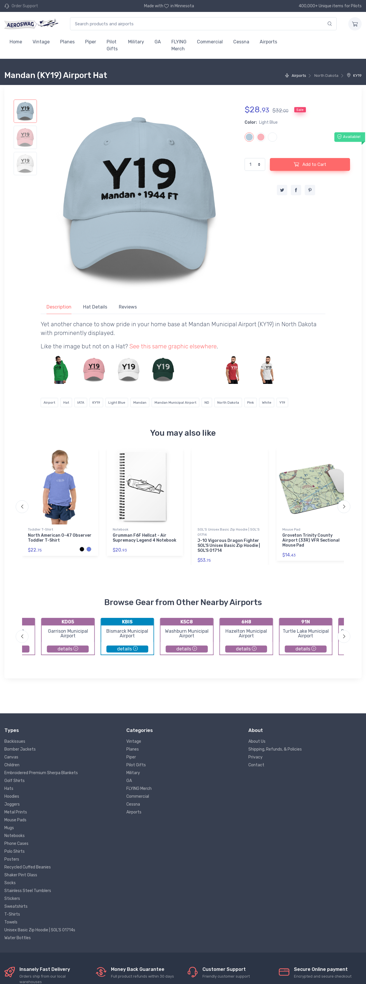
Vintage (41, 42)
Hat (66, 402)
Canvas (11, 757)
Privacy (255, 757)
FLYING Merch (178, 45)
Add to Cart (310, 164)
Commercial (210, 42)
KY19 (354, 75)
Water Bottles (17, 937)
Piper (90, 42)
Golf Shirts (14, 780)
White (266, 402)
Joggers (12, 804)
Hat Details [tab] (95, 307)
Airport (49, 402)
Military (136, 42)
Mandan (139, 402)
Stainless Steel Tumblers (27, 890)
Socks (10, 882)
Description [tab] (58, 307)
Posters (11, 859)
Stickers (12, 898)
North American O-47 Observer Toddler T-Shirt (60, 538)
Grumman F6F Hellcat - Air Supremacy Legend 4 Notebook (144, 538)
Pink (250, 402)
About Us (256, 741)
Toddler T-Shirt (40, 529)
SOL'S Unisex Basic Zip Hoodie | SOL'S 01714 (229, 532)
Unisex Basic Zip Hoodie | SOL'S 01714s (39, 930)
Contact (256, 765)
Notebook (120, 529)
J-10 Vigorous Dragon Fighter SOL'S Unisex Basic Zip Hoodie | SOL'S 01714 (229, 545)
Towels (10, 922)
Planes (67, 42)
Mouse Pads (15, 820)
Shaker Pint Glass (20, 875)
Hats (8, 788)
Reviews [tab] (128, 307)
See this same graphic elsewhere (173, 346)
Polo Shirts (14, 851)
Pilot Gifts (112, 45)
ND (206, 402)
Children (11, 765)
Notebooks (14, 835)
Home (16, 42)
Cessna (241, 42)
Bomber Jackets (20, 749)
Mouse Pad (291, 529)
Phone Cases (16, 843)
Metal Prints (15, 812)
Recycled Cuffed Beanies (27, 867)
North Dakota (228, 402)
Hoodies (11, 796)
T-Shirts (12, 914)
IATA (80, 402)
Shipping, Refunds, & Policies (275, 749)
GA (158, 42)
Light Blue (116, 402)
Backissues (14, 741)
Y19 (282, 402)
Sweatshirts (16, 906)
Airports (268, 42)
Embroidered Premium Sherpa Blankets (41, 772)
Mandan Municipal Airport (175, 402)
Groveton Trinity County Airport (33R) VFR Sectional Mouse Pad (311, 540)
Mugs (9, 827)
